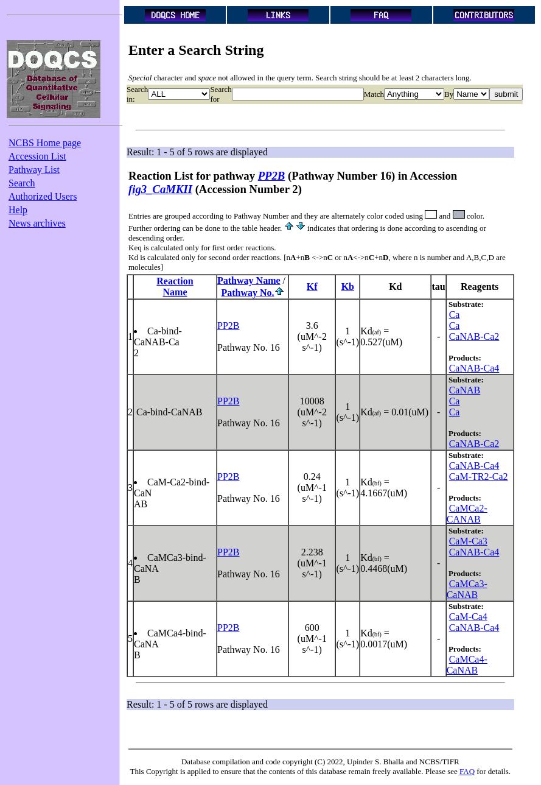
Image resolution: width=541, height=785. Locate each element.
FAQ (467, 771)
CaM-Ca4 (468, 616)
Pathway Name (249, 280)
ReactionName (174, 286)
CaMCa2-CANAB (467, 513)
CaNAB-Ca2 (474, 336)
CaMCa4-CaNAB (467, 664)
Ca (454, 314)
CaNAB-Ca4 (474, 368)
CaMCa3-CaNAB (467, 589)
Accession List (37, 156)
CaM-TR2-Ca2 (478, 476)
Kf (312, 286)
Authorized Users (43, 196)
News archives (37, 223)
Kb (347, 286)
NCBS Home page (45, 143)
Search (22, 183)
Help (18, 210)
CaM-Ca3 (468, 541)
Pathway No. (247, 292)
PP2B (228, 325)
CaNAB (465, 390)
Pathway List (34, 169)
